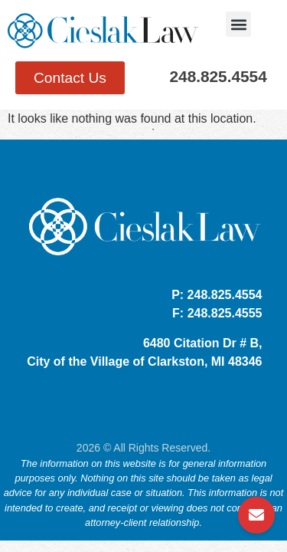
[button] (238, 24)
